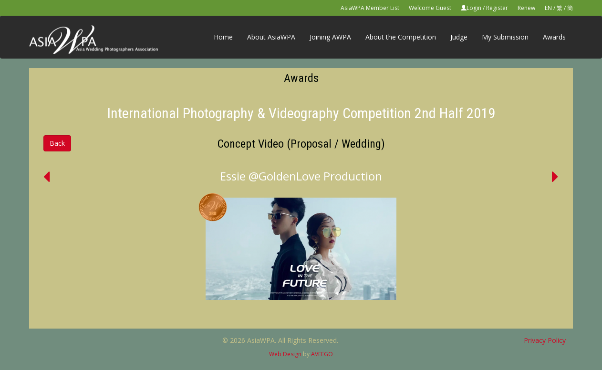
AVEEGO (322, 354)
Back (57, 143)
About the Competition (400, 36)
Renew (526, 8)
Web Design (285, 354)
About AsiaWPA (271, 36)
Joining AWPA (330, 36)
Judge (458, 36)
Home (223, 36)
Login (474, 8)
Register (497, 8)
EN (548, 8)
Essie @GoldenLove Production (301, 176)
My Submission (505, 36)
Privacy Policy (545, 340)
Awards (554, 36)
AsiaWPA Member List (370, 8)
